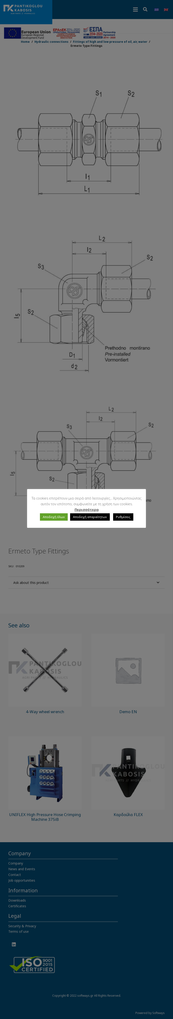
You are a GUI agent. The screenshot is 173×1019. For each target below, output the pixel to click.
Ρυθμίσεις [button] (123, 517)
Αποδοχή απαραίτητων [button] (90, 517)
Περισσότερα (87, 509)
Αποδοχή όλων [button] (54, 517)
